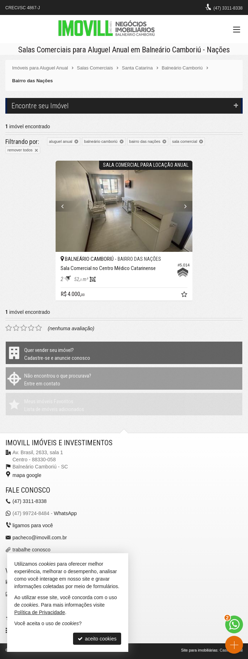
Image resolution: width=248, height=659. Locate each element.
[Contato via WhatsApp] (234, 624)
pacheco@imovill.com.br (39, 537)
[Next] (182, 206)
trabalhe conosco (31, 549)
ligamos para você (32, 525)
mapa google (26, 475)
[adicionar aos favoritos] (185, 295)
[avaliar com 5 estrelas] (38, 328)
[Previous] (66, 206)
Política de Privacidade (39, 612)
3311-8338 (228, 8)
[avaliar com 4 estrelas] (31, 328)
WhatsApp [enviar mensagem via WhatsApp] (65, 513)
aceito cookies (97, 639)
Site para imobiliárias (199, 650)
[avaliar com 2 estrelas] (16, 328)
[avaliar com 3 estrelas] (23, 328)
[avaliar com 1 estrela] (8, 328)
